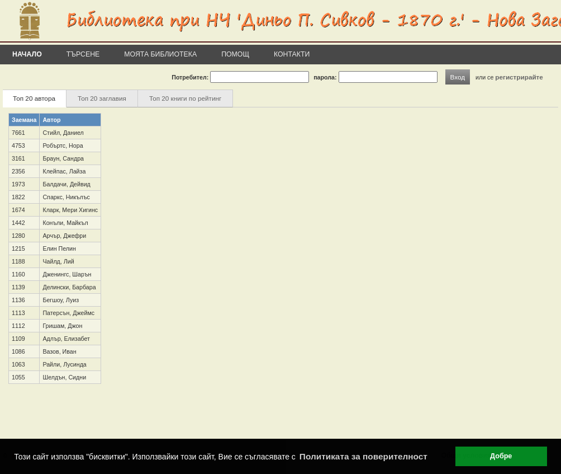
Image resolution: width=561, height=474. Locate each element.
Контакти (292, 54)
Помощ (235, 54)
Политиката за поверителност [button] (363, 456)
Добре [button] (501, 456)
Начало (27, 54)
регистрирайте (519, 77)
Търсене (83, 54)
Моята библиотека (160, 54)
